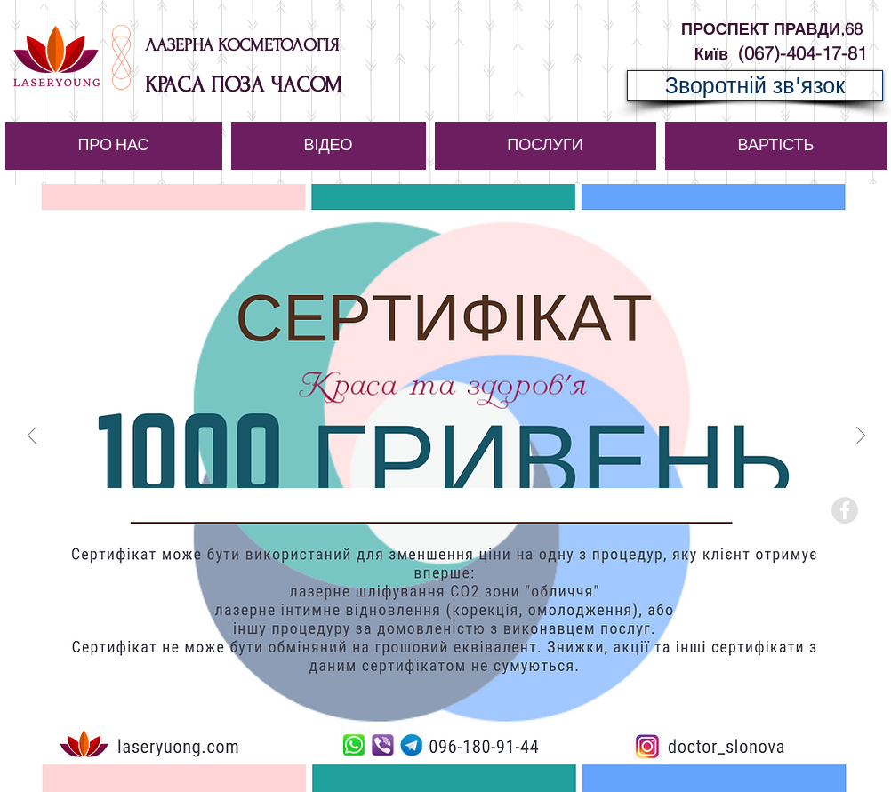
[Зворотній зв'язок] (755, 85)
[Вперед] (860, 437)
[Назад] (32, 437)
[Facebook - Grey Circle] (844, 510)
